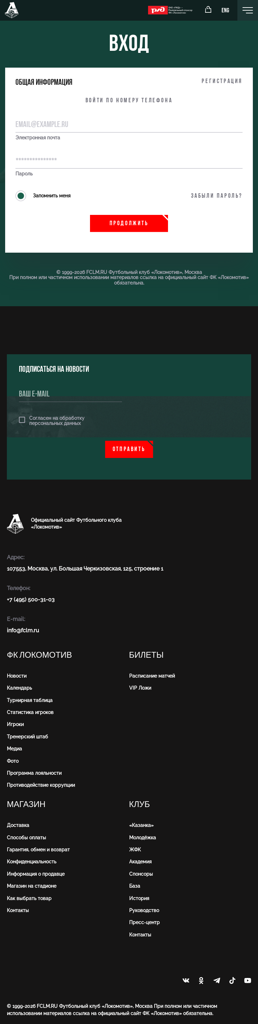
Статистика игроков (30, 712)
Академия (140, 861)
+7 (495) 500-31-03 (31, 599)
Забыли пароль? (217, 196)
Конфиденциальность (31, 861)
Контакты (18, 910)
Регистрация (222, 81)
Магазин (26, 804)
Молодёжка (142, 837)
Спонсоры (141, 874)
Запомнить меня (42, 196)
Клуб (139, 804)
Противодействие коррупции (41, 785)
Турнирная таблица (30, 700)
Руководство (144, 910)
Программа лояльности (34, 773)
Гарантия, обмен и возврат (38, 849)
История (139, 898)
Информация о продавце (36, 874)
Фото (13, 761)
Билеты (146, 655)
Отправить (129, 449)
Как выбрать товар (29, 898)
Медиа (14, 748)
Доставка (18, 825)
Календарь (19, 688)
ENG (225, 11)
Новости (16, 676)
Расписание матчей (152, 676)
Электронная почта (37, 137)
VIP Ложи (140, 688)
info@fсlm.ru (23, 630)
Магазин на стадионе (31, 886)
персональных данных (55, 423)
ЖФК (135, 849)
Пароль (24, 173)
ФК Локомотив (39, 655)
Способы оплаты (26, 837)
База (134, 886)
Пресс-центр (144, 922)
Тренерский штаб (27, 736)
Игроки (15, 724)
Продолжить (129, 223)
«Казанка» (141, 825)
